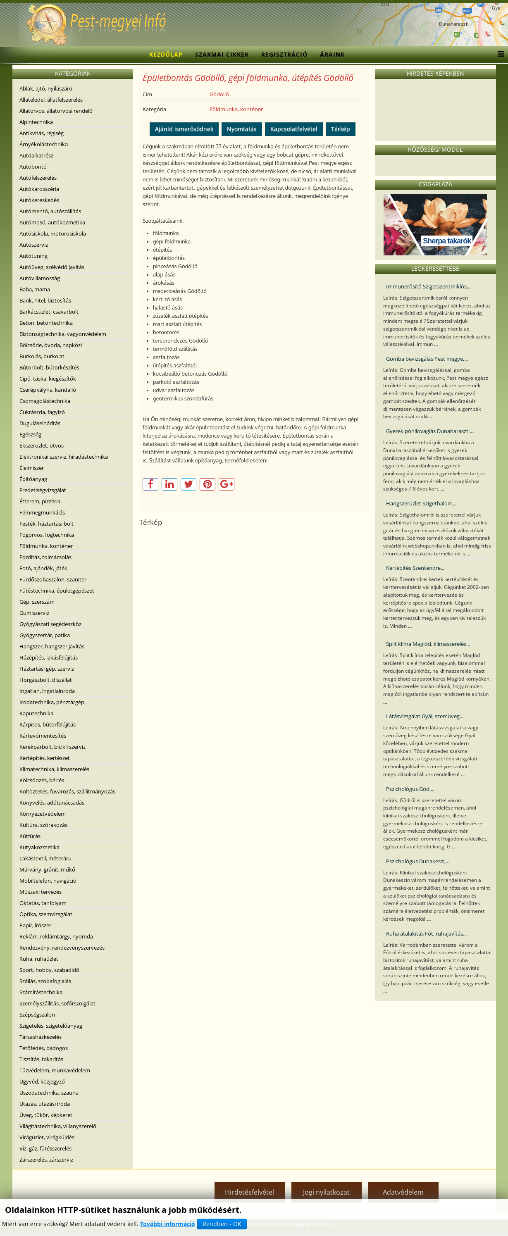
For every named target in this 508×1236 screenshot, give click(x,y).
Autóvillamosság (39, 278)
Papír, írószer (35, 925)
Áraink (332, 54)
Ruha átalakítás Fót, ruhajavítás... (426, 933)
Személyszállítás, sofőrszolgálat (57, 1003)
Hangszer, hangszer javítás (51, 646)
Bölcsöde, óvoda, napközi (50, 345)
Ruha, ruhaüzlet (38, 958)
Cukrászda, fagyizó (42, 412)
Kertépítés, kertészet (44, 758)
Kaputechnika (36, 713)
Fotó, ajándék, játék (43, 568)
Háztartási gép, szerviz (46, 668)
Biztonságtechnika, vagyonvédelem (62, 334)
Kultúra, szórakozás (43, 825)
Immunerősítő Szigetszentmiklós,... (429, 286)
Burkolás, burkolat (41, 356)
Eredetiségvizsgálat (42, 490)
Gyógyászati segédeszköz (50, 624)
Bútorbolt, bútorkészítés (49, 367)
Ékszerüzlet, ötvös (41, 445)
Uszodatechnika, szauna (49, 1092)
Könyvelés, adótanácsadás (51, 802)
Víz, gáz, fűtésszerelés (45, 1148)
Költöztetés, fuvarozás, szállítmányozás (67, 791)
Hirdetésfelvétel (249, 1192)
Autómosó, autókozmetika (52, 222)
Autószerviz (33, 244)
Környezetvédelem (42, 813)
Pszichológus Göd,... (410, 789)
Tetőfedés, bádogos (43, 1048)
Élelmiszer (31, 468)
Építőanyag (33, 479)
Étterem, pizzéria (39, 501)
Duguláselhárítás (39, 423)
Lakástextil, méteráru (45, 858)
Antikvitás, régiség (41, 133)
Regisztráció (284, 54)
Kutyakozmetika (39, 847)
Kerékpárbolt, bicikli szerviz (52, 746)
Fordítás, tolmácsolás (45, 557)
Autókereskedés (39, 200)
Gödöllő (219, 94)
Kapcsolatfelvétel (293, 129)
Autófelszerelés (38, 177)
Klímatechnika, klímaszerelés (54, 769)
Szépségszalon (37, 1014)
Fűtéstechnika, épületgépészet (56, 590)
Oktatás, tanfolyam (43, 903)
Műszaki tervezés (40, 891)
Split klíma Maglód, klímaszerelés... (428, 644)
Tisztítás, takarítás (41, 1059)
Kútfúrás (30, 836)
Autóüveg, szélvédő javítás (51, 267)
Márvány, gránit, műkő (47, 869)
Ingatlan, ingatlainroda (47, 691)
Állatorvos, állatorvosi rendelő (56, 110)
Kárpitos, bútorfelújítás (47, 724)
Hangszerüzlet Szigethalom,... (422, 503)
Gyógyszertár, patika (44, 635)
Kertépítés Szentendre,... (416, 568)
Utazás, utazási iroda (44, 1103)
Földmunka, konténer (46, 546)
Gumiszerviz (34, 613)
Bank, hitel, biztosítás (45, 300)
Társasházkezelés (40, 1037)
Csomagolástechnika (44, 401)
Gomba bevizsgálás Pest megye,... (427, 358)
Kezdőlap (166, 54)
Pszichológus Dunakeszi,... (417, 861)
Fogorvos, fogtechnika (46, 534)
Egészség (30, 434)
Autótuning (33, 256)
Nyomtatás (242, 129)
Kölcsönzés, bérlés (41, 780)
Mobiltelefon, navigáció (47, 880)
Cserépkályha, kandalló (47, 389)
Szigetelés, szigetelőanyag (50, 1025)
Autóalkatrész (36, 155)
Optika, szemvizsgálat (45, 914)
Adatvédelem (403, 1192)
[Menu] (499, 54)
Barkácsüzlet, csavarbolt (49, 311)
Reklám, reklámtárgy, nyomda (56, 936)
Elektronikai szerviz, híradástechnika (63, 456)
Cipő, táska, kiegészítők (47, 378)
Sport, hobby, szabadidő (49, 970)
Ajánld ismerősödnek (184, 129)
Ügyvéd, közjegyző (42, 1081)
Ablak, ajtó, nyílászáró (45, 88)
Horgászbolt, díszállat (45, 679)
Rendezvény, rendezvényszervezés (62, 947)
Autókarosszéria (39, 189)
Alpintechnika (36, 122)
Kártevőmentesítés (42, 735)
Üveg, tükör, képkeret (45, 1115)
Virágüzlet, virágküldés (46, 1137)
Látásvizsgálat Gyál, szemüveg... (424, 716)
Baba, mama (34, 289)
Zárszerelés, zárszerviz (46, 1159)
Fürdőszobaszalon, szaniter (52, 579)
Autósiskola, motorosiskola (52, 233)
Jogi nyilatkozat (326, 1192)
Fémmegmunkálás (42, 512)
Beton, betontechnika (46, 322)
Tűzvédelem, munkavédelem (54, 1070)
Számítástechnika (40, 992)
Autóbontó (33, 166)
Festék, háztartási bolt (46, 523)
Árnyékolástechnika (43, 144)
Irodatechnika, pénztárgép (51, 702)
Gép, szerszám (37, 601)
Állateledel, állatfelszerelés (51, 99)
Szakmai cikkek (222, 54)
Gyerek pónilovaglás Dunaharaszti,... (430, 431)
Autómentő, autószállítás (50, 211)
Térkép (340, 129)
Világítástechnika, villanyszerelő (57, 1126)
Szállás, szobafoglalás (45, 981)
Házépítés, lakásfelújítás (48, 657)
